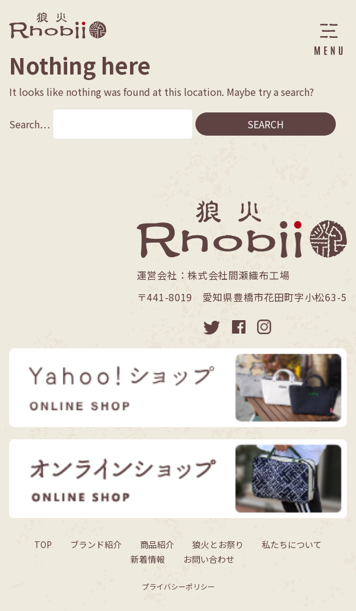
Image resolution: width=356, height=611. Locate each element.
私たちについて (292, 544)
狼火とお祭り (218, 544)
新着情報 (148, 559)
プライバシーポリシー (178, 586)
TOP (43, 544)
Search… (29, 124)
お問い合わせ (208, 559)
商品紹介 (157, 544)
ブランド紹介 (96, 544)
